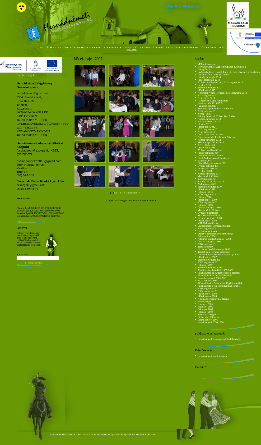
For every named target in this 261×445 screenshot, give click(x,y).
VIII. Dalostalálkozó (208, 223)
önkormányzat (82, 47)
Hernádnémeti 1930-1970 (211, 322)
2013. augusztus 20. (208, 95)
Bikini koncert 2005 (208, 319)
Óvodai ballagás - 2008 (209, 241)
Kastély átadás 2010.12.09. (211, 181)
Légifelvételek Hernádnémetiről (214, 226)
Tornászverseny (206, 246)
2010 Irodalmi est (206, 179)
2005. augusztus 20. (208, 291)
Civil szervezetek (99, 434)
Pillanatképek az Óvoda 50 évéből (215, 275)
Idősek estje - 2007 (207, 257)
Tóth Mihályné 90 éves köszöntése (215, 108)
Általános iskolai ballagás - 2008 (214, 239)
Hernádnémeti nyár (207, 231)
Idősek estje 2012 (206, 126)
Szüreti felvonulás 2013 (210, 87)
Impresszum (149, 434)
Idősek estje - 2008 (207, 220)
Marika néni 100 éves (208, 210)
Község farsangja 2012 (209, 139)
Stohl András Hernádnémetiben (213, 158)
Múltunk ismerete (206, 64)
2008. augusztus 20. (208, 228)
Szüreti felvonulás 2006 (210, 267)
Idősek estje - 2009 (207, 199)
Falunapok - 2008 (206, 236)
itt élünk (62, 47)
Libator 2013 (204, 85)
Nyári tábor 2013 (206, 98)
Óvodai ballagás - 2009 (209, 207)
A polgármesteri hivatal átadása (213, 299)
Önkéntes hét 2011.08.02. (211, 155)
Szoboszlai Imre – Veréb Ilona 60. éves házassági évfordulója (229, 72)
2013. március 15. (207, 111)
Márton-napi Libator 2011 (211, 142)
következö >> (133, 193)
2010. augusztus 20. (208, 194)
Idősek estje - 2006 (207, 293)
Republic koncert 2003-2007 (212, 278)
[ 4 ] (125, 193)
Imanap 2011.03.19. (208, 168)
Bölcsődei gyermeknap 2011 (212, 163)
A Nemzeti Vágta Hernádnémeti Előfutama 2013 (222, 93)
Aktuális (62, 434)
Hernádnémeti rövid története (212, 356)
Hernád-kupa (204, 301)
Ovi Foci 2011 (205, 171)
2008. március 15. (207, 244)
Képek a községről (207, 314)
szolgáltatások (155, 47)
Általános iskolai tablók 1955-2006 (215, 270)
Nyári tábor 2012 (206, 132)
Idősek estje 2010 (206, 189)
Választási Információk (187, 47)
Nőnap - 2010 (205, 197)
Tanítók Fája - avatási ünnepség (214, 252)
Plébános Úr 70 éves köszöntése (214, 74)
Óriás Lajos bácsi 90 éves (211, 134)
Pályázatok (133, 47)
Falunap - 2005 (205, 306)
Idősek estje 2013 (206, 90)
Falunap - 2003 (205, 312)
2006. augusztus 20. (208, 288)
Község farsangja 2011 (209, 173)
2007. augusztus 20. (208, 262)
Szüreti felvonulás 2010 (210, 186)
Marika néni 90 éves (208, 176)
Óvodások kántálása (208, 212)
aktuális (46, 47)
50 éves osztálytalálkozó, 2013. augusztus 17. (221, 82)
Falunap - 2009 (205, 205)
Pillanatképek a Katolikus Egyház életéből (219, 285)
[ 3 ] (121, 193)
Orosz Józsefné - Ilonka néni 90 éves (216, 137)
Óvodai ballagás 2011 (209, 166)
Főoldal (53, 434)
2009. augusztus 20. (208, 202)
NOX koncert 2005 (207, 280)
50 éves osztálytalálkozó (210, 150)
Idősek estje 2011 (206, 147)
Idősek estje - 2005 (207, 296)
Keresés (139, 434)
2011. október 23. (206, 145)
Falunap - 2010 (205, 192)
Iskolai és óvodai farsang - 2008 (214, 249)
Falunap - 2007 (205, 265)
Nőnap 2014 (204, 69)
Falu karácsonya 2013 (209, 79)
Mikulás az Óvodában (209, 215)
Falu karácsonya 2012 (209, 121)
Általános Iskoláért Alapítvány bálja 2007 (219, 254)
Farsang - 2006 (205, 304)
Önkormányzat (83, 434)
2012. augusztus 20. (208, 129)
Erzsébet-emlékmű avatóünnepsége (215, 233)
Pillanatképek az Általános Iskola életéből (219, 272)
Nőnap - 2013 (205, 113)
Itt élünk (71, 434)
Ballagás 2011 (205, 160)
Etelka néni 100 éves (208, 317)
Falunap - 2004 (205, 309)
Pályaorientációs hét (208, 152)
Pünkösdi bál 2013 (207, 106)
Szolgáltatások (127, 434)
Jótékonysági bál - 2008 (210, 218)
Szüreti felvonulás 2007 (210, 259)
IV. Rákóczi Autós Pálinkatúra (213, 100)
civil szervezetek (109, 47)
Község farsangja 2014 (209, 77)
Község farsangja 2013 (209, 119)
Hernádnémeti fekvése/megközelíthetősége (219, 339)
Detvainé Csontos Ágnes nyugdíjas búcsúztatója (222, 66)
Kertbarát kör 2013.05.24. (211, 103)
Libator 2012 (204, 124)
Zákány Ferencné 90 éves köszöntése (216, 116)
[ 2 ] (116, 193)
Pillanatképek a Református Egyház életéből (220, 283)
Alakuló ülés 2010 (207, 184)
